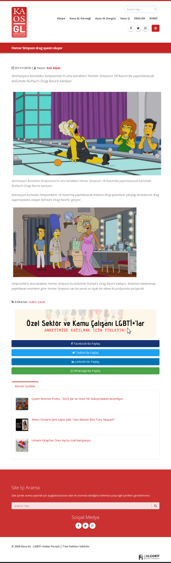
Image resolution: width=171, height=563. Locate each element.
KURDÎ (153, 18)
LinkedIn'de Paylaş (85, 362)
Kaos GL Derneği (80, 18)
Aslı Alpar (54, 68)
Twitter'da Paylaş (85, 353)
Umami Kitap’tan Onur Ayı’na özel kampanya (61, 440)
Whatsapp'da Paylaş (85, 371)
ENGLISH (139, 18)
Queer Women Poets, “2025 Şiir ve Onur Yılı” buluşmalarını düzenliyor (77, 399)
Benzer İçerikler (25, 386)
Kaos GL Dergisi (105, 18)
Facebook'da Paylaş (85, 343)
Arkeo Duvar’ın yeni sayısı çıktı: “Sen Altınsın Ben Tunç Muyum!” (73, 419)
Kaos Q (125, 18)
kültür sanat (37, 302)
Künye (61, 18)
